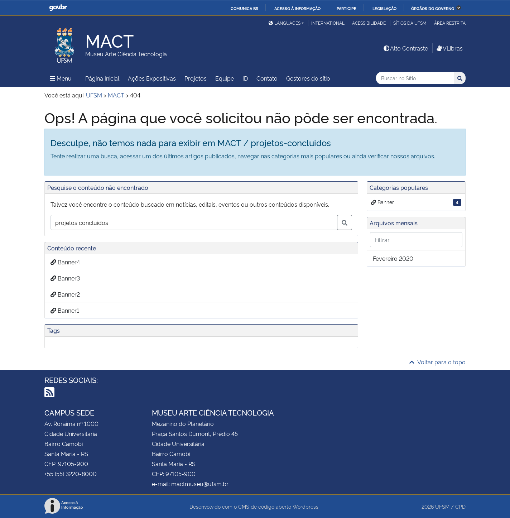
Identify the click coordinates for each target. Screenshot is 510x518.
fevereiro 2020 (393, 258)
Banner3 (65, 278)
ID (245, 78)
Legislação (384, 8)
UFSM (442, 506)
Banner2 (65, 294)
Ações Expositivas (152, 78)
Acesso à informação (297, 8)
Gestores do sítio (308, 78)
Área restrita (450, 23)
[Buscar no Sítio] (415, 78)
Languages (284, 23)
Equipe (224, 78)
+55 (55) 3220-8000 (70, 474)
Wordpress (305, 506)
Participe (346, 8)
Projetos (195, 78)
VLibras (449, 48)
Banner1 (64, 310)
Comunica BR (244, 8)
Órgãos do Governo (432, 8)
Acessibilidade (369, 23)
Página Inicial (102, 78)
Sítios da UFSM (410, 23)
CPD (460, 506)
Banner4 (65, 262)
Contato (267, 78)
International (328, 23)
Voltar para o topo (437, 362)
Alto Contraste (405, 48)
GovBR (58, 7)
